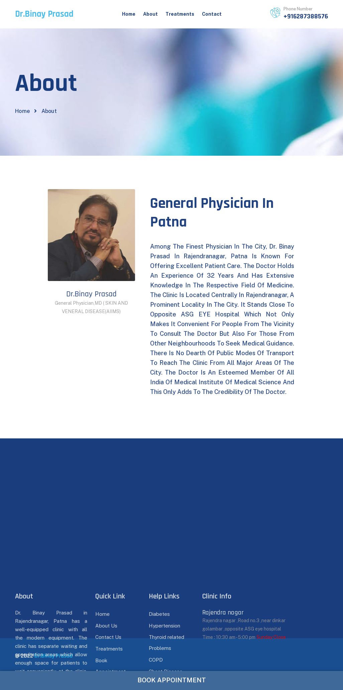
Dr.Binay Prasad (53, 656)
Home (128, 14)
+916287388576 (305, 16)
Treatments (179, 14)
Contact (212, 14)
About (150, 14)
